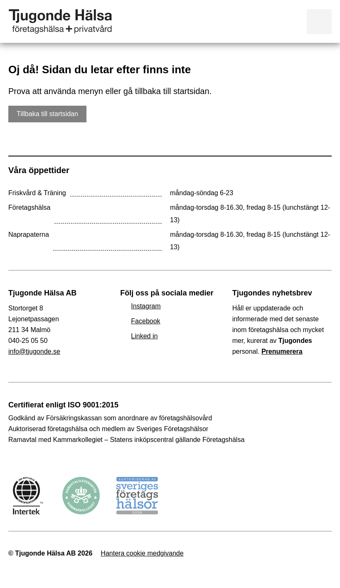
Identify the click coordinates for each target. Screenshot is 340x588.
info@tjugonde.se (34, 351)
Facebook (145, 321)
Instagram (145, 306)
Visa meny (319, 21)
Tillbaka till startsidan (47, 113)
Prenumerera (282, 351)
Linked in (144, 336)
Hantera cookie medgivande (142, 553)
